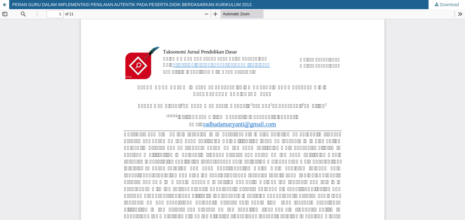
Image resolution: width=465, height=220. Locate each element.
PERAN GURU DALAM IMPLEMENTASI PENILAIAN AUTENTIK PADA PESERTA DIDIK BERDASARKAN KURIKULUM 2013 (132, 4)
